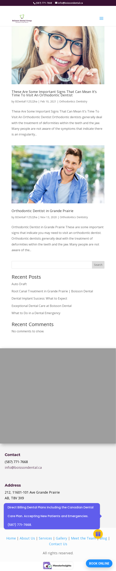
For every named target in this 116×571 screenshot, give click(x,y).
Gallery (61, 538)
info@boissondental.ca (23, 467)
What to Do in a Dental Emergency (36, 313)
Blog (103, 538)
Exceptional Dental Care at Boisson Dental (42, 306)
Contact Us (58, 544)
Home (11, 538)
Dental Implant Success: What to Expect (39, 298)
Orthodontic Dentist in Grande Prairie (42, 210)
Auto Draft (19, 284)
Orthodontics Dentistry (73, 101)
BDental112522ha (26, 101)
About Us (27, 538)
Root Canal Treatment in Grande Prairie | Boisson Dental (52, 291)
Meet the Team (83, 538)
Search (98, 265)
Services (45, 538)
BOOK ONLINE (97, 562)
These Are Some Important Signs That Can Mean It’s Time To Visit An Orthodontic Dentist (54, 93)
